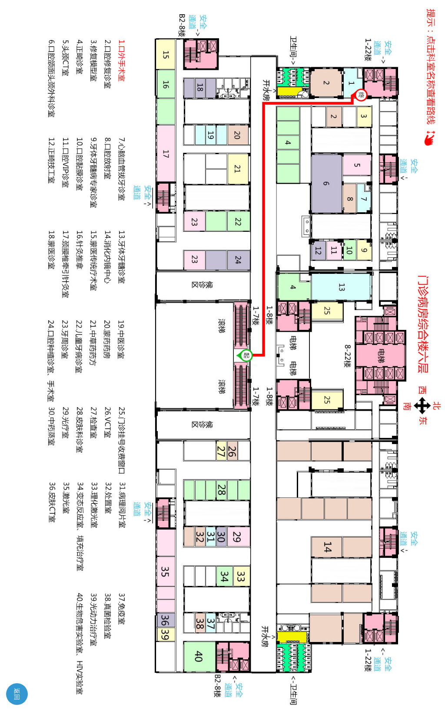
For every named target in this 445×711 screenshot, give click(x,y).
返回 (16, 694)
